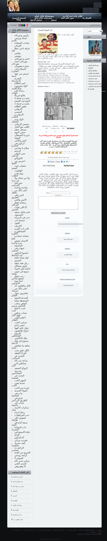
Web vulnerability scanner (87, 530)
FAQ (100, 532)
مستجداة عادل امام (59, 530)
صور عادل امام (16, 530)
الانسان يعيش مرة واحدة (95, 83)
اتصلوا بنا (51, 147)
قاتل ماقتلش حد (18, 519)
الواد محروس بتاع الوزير (95, 86)
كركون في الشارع (18, 477)
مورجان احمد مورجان (94, 75)
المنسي (15, 496)
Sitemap (93, 532)
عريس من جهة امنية (18, 486)
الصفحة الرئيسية (95, 25)
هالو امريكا (16, 510)
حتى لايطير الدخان (18, 481)
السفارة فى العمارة (93, 73)
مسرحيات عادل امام (29, 530)
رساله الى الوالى (17, 505)
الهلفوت (15, 500)
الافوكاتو (15, 491)
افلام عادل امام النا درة (44, 530)
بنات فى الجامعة (17, 515)
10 (75, 152)
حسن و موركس (92, 78)
